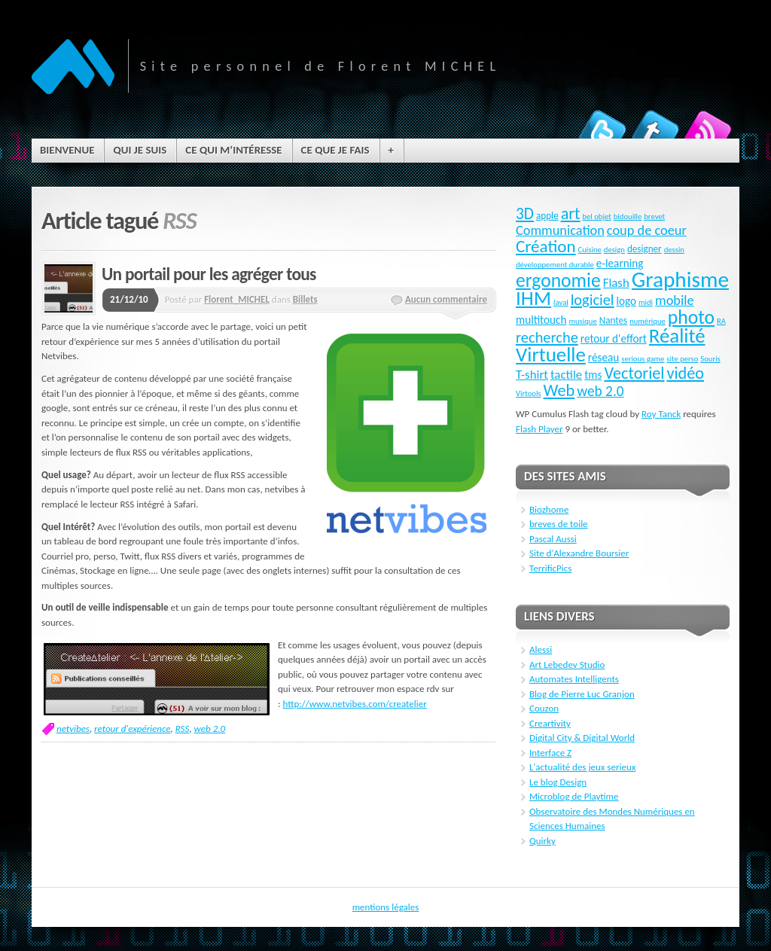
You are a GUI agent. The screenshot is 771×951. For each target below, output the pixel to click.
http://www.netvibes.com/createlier (354, 703)
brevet (654, 216)
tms (593, 375)
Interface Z (550, 752)
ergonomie (558, 280)
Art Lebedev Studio (567, 664)
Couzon (544, 708)
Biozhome (548, 509)
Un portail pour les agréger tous (209, 274)
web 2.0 (210, 728)
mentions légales (385, 907)
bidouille (628, 216)
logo (627, 301)
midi (645, 302)
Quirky (542, 840)
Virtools (528, 393)
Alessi (540, 649)
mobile (674, 300)
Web (558, 390)
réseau (604, 357)
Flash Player (539, 428)
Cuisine (590, 250)
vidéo (685, 373)
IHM (533, 297)
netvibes (73, 728)
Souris (710, 359)
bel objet (596, 216)
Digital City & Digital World (582, 737)
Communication (560, 230)
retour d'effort (614, 339)
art (571, 213)
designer (644, 248)
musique (582, 321)
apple (547, 215)
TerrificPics (550, 568)
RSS (182, 728)
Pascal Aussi (553, 538)
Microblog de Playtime (573, 796)
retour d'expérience (132, 728)
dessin (674, 250)
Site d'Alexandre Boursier (579, 553)
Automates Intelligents (574, 678)
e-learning (620, 263)
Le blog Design (558, 782)
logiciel (592, 300)
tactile (566, 375)
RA (721, 321)
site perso (682, 359)
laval (560, 302)
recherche (547, 337)
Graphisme (680, 279)
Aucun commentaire (446, 299)
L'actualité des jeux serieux (582, 767)
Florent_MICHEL (237, 299)
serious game (642, 359)
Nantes (613, 320)
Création (546, 246)
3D (525, 214)
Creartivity (550, 723)
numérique (647, 321)
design (614, 250)
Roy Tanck (661, 413)
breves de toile (558, 523)
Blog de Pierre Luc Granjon (582, 694)
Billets (305, 299)
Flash (616, 283)
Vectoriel (634, 373)
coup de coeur (647, 230)
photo (691, 317)
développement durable (555, 265)
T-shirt (532, 375)
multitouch (541, 320)
